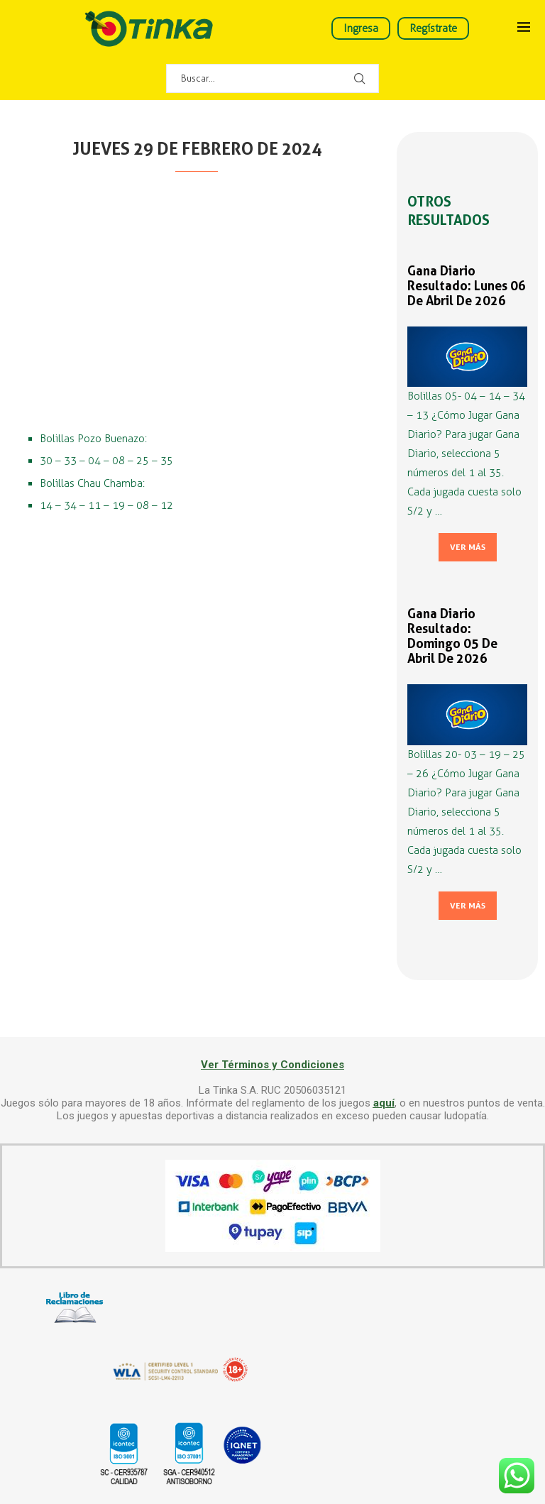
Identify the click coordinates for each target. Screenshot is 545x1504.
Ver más (467, 547)
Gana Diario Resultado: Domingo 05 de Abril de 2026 (452, 636)
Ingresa (360, 28)
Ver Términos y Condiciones (272, 1064)
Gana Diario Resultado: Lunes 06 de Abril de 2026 (466, 285)
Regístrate (433, 28)
